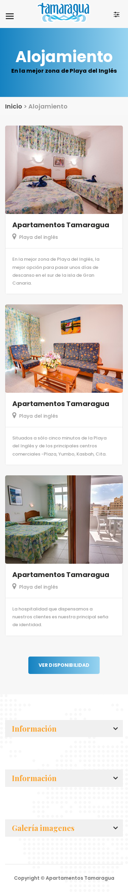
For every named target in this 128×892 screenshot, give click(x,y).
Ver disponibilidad (64, 665)
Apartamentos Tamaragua (60, 225)
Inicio (13, 106)
